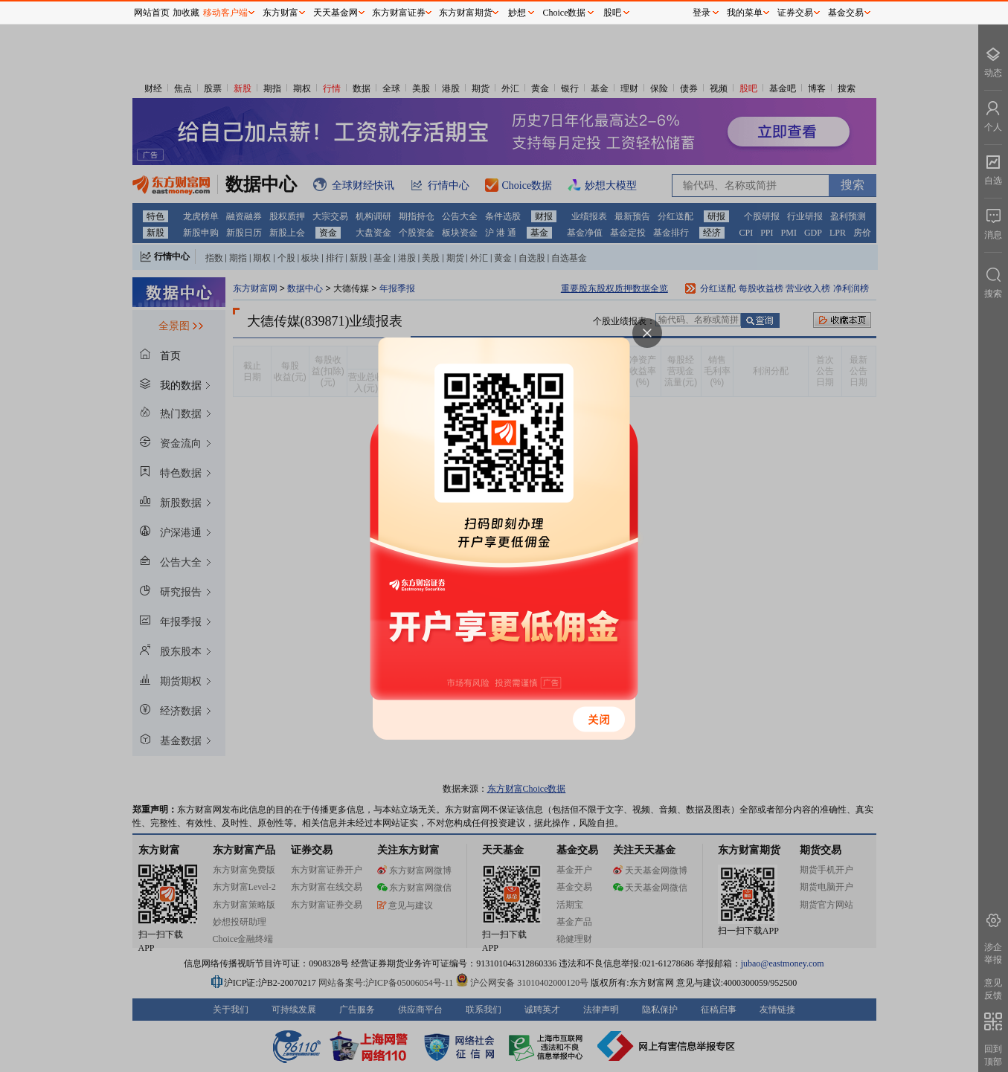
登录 (701, 12)
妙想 (517, 12)
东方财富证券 (399, 12)
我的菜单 (745, 12)
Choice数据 (564, 12)
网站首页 (152, 12)
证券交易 (795, 12)
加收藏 (186, 12)
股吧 (612, 12)
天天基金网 (335, 12)
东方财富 (280, 12)
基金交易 (846, 12)
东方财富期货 (465, 12)
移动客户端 (225, 12)
